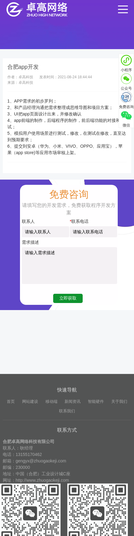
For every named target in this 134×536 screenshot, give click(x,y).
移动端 (51, 450)
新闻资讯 (73, 450)
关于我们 (119, 450)
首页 (11, 450)
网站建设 (30, 450)
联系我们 (67, 459)
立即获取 (68, 298)
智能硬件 (96, 450)
